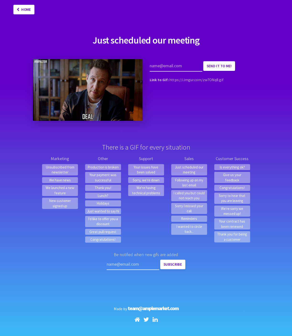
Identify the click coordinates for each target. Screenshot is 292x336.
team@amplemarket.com (153, 308)
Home (24, 9)
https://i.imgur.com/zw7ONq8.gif (196, 79)
